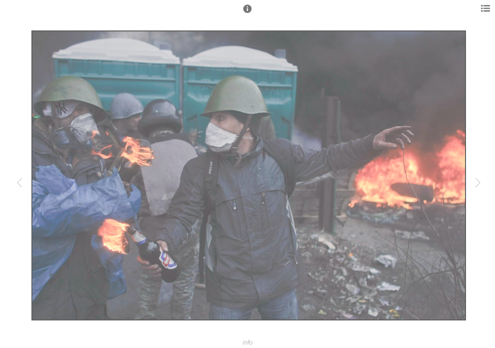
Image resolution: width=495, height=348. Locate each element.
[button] (247, 13)
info (248, 343)
